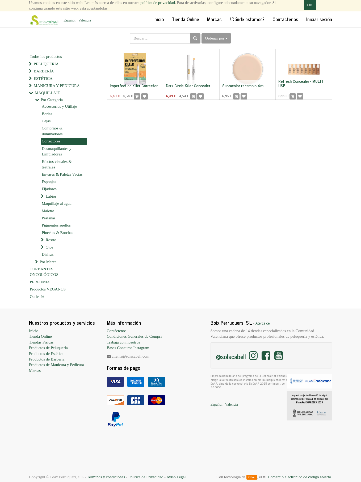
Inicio (33, 331)
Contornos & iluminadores (52, 131)
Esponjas (49, 182)
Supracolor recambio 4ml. (243, 85)
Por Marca (48, 262)
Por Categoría (52, 100)
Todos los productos (46, 56)
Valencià (84, 20)
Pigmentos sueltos (56, 225)
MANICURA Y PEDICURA (57, 86)
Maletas (48, 211)
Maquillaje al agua (57, 203)
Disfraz (47, 254)
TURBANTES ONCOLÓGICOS (44, 272)
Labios (51, 196)
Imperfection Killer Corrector (134, 85)
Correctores (51, 141)
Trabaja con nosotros (123, 342)
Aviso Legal (176, 477)
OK (310, 5)
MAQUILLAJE (47, 93)
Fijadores (49, 189)
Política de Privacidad (145, 477)
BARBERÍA (44, 71)
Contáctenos (117, 331)
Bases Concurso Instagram (128, 348)
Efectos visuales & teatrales (57, 164)
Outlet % (37, 296)
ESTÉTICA (43, 78)
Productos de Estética (46, 353)
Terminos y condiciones (106, 477)
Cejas (46, 121)
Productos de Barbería (46, 359)
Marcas (35, 370)
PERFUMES (40, 282)
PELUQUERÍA (46, 64)
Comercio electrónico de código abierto (299, 477)
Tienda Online (40, 336)
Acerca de (262, 323)
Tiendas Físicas (41, 342)
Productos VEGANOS (48, 289)
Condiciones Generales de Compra (134, 336)
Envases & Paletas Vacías (62, 174)
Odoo (251, 477)
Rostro (51, 240)
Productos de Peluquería (48, 348)
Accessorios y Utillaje (59, 106)
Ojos (49, 247)
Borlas (47, 114)
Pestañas (49, 218)
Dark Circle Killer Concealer (188, 85)
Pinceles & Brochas (57, 233)
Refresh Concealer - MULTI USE (300, 83)
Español (69, 20)
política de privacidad (157, 3)
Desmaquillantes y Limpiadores (56, 151)
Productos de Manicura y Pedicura (56, 365)
